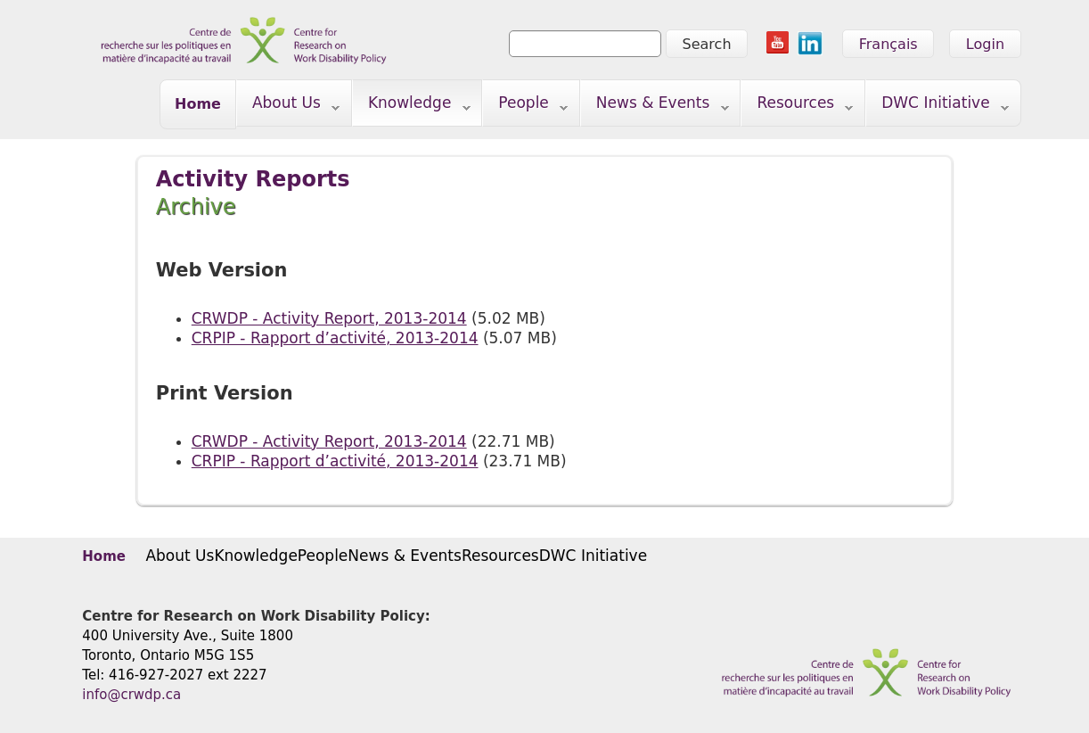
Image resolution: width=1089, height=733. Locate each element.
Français (888, 44)
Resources (797, 106)
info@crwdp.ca (131, 695)
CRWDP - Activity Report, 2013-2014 (329, 318)
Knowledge (412, 106)
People (525, 106)
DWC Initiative (937, 106)
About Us (288, 106)
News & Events (655, 106)
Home (198, 103)
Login (985, 44)
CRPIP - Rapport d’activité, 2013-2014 (335, 338)
